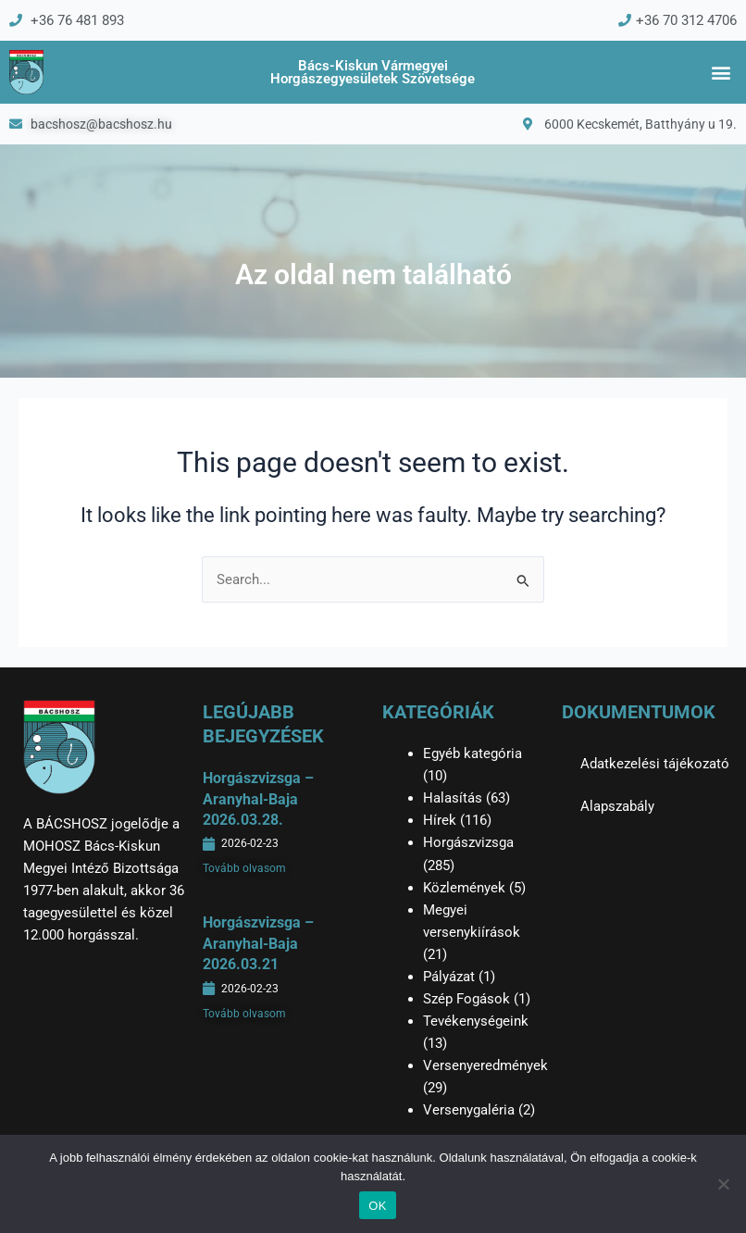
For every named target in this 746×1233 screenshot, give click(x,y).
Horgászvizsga (468, 842)
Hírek (439, 820)
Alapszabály (617, 806)
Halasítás (452, 798)
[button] (721, 72)
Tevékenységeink (475, 1021)
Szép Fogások (466, 998)
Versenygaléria (469, 1110)
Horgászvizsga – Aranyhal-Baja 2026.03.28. (258, 798)
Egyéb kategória (472, 753)
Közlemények (464, 887)
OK (377, 1206)
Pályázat (449, 976)
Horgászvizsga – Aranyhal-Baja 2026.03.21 (258, 943)
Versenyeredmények (485, 1065)
